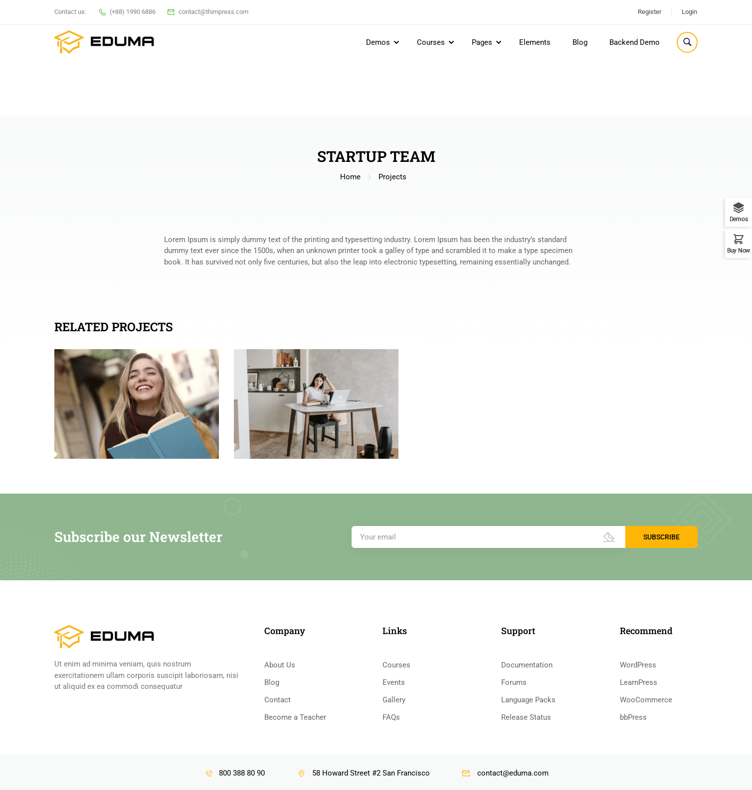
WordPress (638, 754)
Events (393, 772)
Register (649, 11)
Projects (392, 120)
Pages (482, 42)
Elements (535, 42)
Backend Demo (634, 42)
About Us (279, 754)
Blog (579, 42)
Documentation (527, 754)
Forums (514, 772)
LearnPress (638, 772)
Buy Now (738, 250)
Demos (378, 42)
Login (689, 11)
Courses (431, 42)
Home (350, 120)
